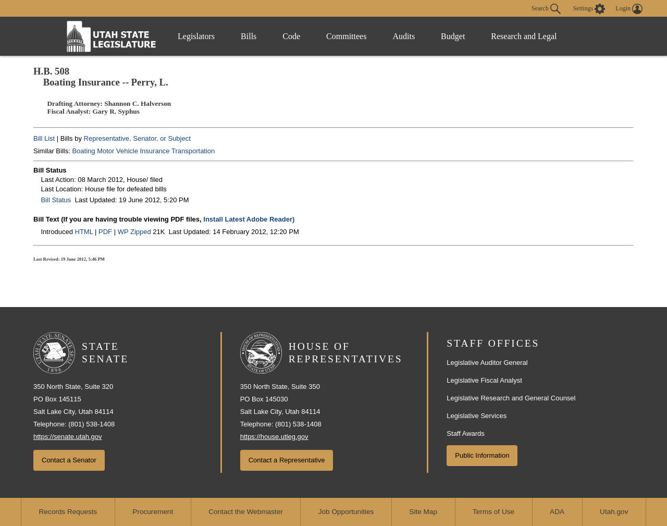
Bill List (44, 138)
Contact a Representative (287, 460)
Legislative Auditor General (487, 362)
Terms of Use (493, 512)
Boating (83, 151)
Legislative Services (477, 416)
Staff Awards (466, 433)
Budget (453, 36)
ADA (557, 512)
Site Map (423, 512)
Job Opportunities (346, 512)
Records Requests (68, 512)
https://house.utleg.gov (274, 437)
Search (546, 9)
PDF (105, 232)
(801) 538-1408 (91, 424)
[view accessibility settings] (589, 9)
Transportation (193, 151)
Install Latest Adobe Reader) (248, 219)
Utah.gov (614, 512)
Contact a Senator (69, 460)
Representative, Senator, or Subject (137, 138)
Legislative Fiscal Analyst (484, 380)
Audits (403, 36)
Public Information (482, 455)
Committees (346, 36)
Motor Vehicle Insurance (133, 151)
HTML (84, 232)
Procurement (152, 512)
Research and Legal (524, 36)
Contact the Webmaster (245, 512)
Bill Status (56, 200)
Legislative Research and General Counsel (511, 398)
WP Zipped (134, 232)
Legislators (196, 36)
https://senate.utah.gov (67, 437)
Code (291, 36)
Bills (248, 36)
